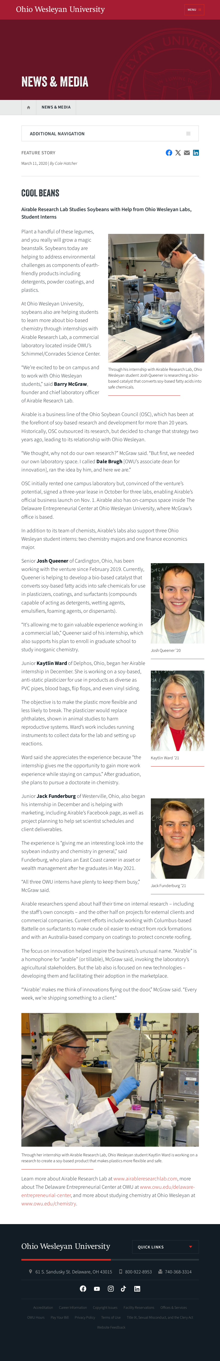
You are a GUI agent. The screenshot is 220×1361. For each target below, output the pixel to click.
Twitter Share (178, 152)
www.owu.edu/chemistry (48, 1203)
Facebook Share (169, 152)
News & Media (56, 107)
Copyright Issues (105, 1307)
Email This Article (187, 153)
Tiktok (123, 1288)
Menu (192, 10)
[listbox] (165, 1247)
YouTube (97, 1288)
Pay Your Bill (60, 1317)
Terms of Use (111, 1317)
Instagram (111, 1288)
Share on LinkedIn (196, 153)
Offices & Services (173, 1307)
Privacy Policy (85, 1317)
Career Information (73, 1307)
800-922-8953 (138, 1272)
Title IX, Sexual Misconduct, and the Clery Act (160, 1317)
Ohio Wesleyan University (60, 10)
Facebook (83, 1288)
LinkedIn (137, 1288)
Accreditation (43, 1307)
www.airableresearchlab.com (145, 1179)
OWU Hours (36, 1317)
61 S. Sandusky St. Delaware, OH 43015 (74, 1272)
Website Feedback (111, 1327)
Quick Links (151, 1247)
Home (28, 107)
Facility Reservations (139, 1307)
